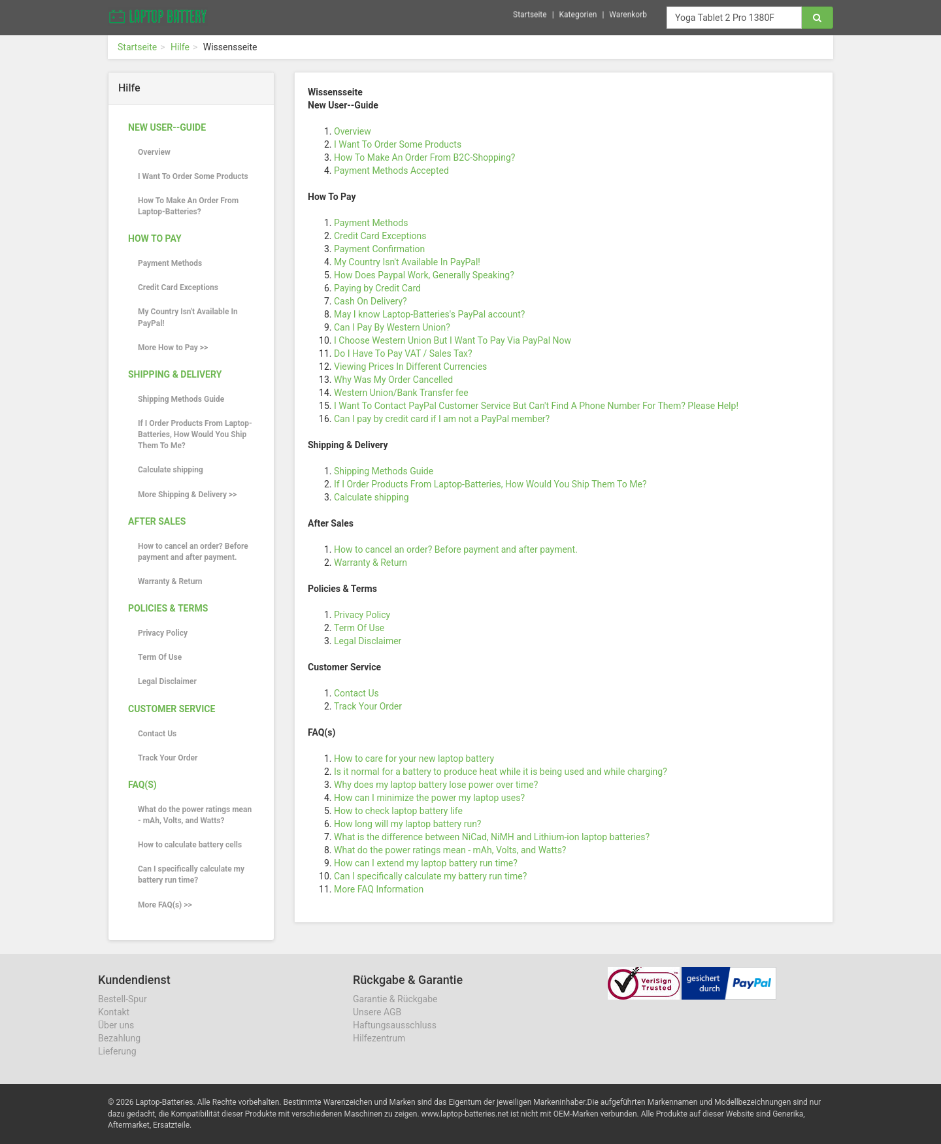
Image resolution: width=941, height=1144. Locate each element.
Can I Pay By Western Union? (392, 327)
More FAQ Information (378, 889)
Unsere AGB (377, 1012)
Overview (154, 152)
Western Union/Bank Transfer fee (401, 392)
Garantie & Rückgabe (395, 999)
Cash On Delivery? (370, 301)
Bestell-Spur (122, 999)
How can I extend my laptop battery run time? (426, 863)
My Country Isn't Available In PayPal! (188, 317)
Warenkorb (628, 12)
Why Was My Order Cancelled (393, 379)
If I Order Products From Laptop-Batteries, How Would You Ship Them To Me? (195, 434)
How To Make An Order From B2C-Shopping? (424, 157)
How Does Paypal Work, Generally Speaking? (424, 275)
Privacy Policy (163, 633)
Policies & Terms (168, 608)
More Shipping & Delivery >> (187, 494)
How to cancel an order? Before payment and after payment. (193, 552)
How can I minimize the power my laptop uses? (429, 798)
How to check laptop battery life (398, 811)
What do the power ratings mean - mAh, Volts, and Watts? (195, 815)
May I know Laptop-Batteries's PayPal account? (429, 314)
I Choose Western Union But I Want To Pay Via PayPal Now (452, 340)
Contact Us (157, 733)
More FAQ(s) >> (165, 904)
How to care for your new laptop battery (414, 758)
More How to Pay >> (173, 347)
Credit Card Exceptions (178, 287)
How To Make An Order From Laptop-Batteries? (188, 206)
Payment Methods (170, 263)
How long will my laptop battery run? (407, 824)
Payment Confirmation (379, 249)
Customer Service (171, 709)
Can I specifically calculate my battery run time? (191, 874)
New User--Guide (167, 127)
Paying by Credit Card (377, 288)
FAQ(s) (142, 784)
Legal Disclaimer (167, 681)
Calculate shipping (170, 469)
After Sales (157, 521)
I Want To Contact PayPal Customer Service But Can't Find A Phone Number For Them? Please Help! (536, 405)
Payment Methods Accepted (391, 170)
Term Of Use (160, 657)
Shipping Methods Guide (181, 399)
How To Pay (155, 238)
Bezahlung (119, 1038)
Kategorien (578, 12)
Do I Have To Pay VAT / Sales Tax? (403, 353)
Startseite (530, 12)
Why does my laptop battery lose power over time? (436, 784)
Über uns (116, 1025)
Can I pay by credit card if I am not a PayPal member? (442, 419)
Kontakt (113, 1012)
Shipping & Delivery (175, 374)
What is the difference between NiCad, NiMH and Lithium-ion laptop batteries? (492, 837)
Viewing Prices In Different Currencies (410, 366)
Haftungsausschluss (395, 1025)
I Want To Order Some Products (193, 176)
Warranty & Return (170, 581)
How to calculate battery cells (190, 844)
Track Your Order (167, 757)
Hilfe (180, 47)
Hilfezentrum (379, 1038)
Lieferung (117, 1051)
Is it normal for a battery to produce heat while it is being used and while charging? (500, 771)
